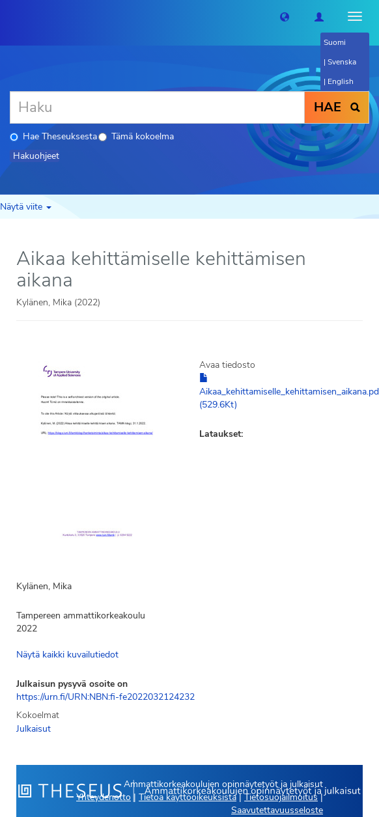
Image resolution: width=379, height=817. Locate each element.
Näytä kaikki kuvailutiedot (67, 654)
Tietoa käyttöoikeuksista (187, 797)
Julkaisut (33, 729)
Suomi (335, 42)
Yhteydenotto (103, 797)
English (341, 81)
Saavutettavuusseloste (277, 810)
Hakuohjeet (36, 156)
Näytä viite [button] (25, 207)
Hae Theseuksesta (53, 136)
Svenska (342, 62)
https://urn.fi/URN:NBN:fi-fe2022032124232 (105, 697)
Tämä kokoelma (136, 136)
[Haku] (157, 107)
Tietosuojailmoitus (281, 797)
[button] (284, 16)
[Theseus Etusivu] (10, 16)
